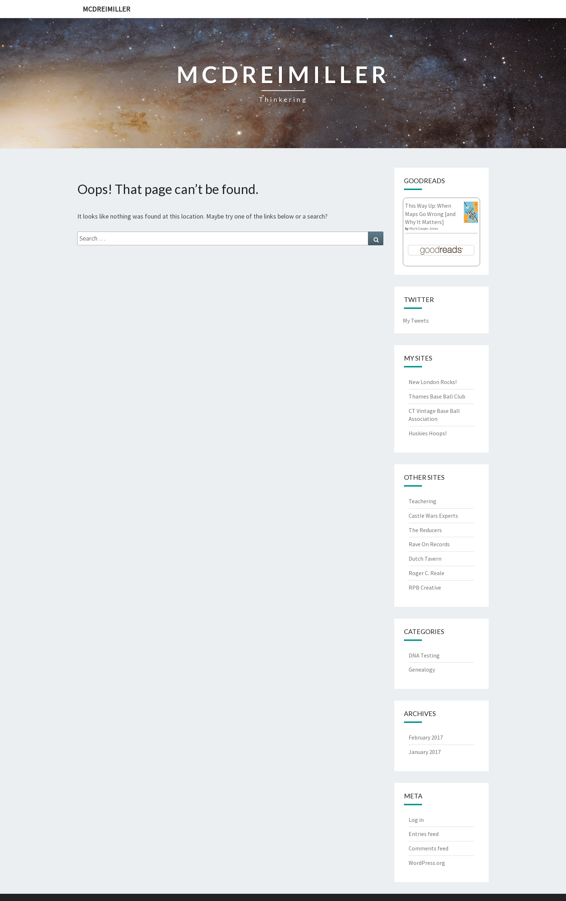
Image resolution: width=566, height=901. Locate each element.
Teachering (422, 501)
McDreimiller (106, 8)
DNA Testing (424, 655)
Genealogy (422, 669)
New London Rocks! (433, 381)
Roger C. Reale (426, 573)
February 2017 (426, 737)
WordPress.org (427, 862)
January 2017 (425, 751)
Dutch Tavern (425, 558)
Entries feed (424, 833)
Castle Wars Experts (433, 515)
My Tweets (416, 320)
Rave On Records (429, 544)
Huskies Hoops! (428, 433)
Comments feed (428, 848)
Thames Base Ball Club (437, 396)
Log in (416, 819)
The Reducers (425, 530)
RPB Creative (425, 587)
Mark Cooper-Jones (423, 228)
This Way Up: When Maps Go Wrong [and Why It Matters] (430, 214)
